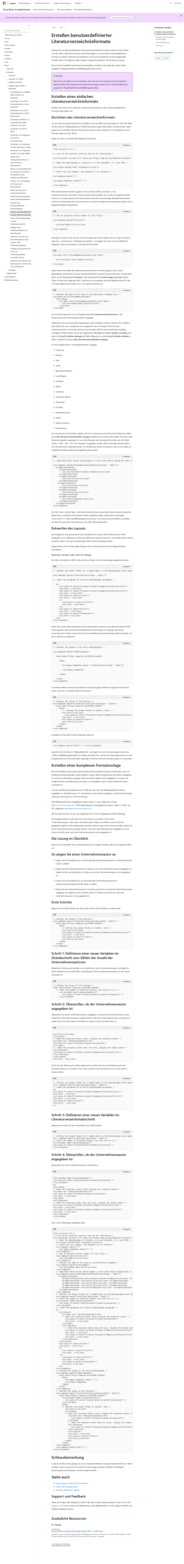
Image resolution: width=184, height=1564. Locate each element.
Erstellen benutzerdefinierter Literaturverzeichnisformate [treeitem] (20, 213)
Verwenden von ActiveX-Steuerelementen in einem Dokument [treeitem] (19, 104)
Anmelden (177, 3)
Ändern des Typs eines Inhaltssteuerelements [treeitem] (18, 191)
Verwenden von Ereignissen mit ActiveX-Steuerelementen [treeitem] (20, 138)
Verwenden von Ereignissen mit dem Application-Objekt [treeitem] (20, 145)
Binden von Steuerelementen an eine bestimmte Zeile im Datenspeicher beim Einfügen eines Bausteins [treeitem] (20, 173)
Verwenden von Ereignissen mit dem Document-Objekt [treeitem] (20, 152)
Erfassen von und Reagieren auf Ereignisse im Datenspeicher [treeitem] (20, 184)
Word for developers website (67, 1490)
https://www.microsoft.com (62, 805)
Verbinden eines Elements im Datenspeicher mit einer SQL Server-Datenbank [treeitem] (20, 264)
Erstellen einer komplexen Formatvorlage (165, 38)
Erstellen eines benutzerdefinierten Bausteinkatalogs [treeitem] (17, 206)
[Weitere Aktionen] (130, 27)
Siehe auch (159, 45)
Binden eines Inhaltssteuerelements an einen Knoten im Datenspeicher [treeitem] (19, 161)
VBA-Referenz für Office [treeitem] (13, 35)
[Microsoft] (4, 3)
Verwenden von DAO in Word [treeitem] (18, 130)
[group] (92, 167)
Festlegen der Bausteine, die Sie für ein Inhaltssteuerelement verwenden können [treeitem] (20, 253)
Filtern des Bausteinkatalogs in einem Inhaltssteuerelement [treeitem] (20, 221)
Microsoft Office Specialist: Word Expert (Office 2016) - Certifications (77, 1531)
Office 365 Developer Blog (67, 1486)
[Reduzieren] (28, 25)
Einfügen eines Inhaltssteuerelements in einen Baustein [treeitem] (19, 230)
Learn (54, 27)
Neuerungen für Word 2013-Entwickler (72, 1483)
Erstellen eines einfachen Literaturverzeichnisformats (166, 33)
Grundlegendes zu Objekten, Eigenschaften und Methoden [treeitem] (20, 95)
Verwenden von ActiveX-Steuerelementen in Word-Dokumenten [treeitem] (20, 113)
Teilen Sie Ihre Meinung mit (122, 17)
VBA (61, 27)
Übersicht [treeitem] (10, 69)
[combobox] (16, 30)
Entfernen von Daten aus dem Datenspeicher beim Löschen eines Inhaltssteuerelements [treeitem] (19, 240)
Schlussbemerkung (162, 42)
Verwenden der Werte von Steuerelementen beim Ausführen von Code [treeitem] (19, 122)
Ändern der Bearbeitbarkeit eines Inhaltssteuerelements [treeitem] (20, 198)
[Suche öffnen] (170, 3)
